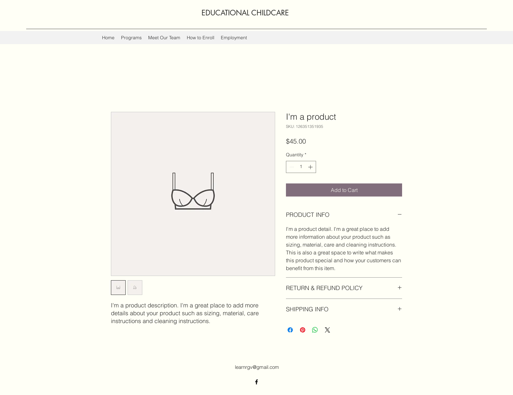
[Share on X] (327, 330)
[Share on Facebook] (290, 330)
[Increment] (311, 167)
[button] (131, 38)
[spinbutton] (301, 167)
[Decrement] (291, 167)
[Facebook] (256, 382)
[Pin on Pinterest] (303, 330)
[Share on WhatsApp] (315, 330)
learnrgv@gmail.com (257, 367)
